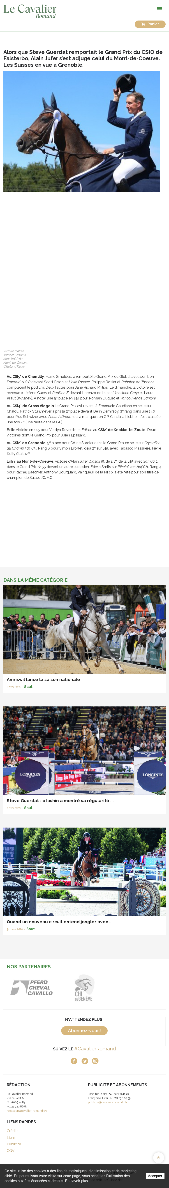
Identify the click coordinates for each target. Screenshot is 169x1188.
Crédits (13, 1131)
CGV (10, 1151)
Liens (11, 1137)
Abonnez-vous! (84, 1030)
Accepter (155, 1176)
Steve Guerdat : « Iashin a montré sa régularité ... (60, 800)
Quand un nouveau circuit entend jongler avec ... (60, 921)
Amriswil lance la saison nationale (43, 679)
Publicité (14, 1144)
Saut (28, 687)
